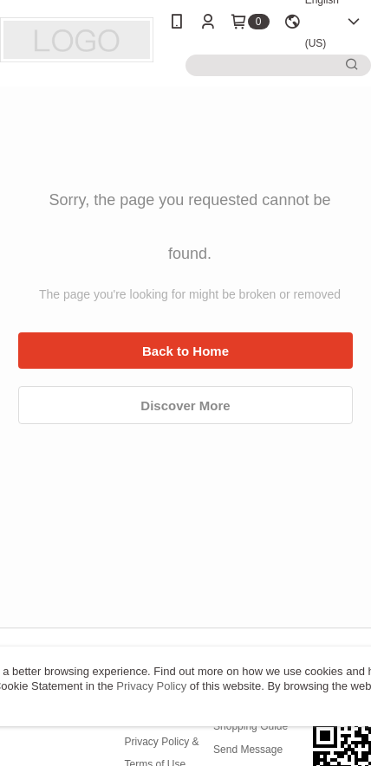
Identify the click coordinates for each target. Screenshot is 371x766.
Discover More (185, 405)
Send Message (248, 749)
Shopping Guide (250, 726)
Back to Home (185, 351)
